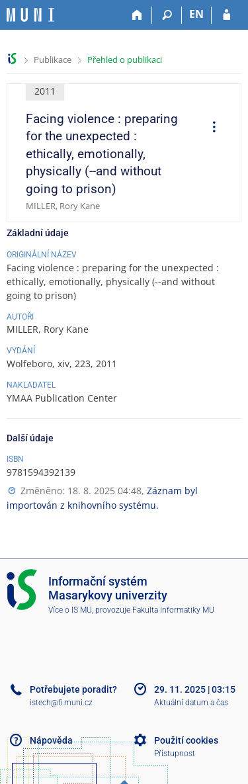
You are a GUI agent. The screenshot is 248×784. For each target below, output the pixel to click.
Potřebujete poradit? (73, 689)
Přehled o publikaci (124, 59)
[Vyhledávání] (167, 15)
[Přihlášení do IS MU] (226, 15)
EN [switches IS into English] (196, 14)
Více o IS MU (70, 610)
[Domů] (137, 15)
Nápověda (51, 740)
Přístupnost (174, 753)
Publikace (52, 59)
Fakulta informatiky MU (173, 610)
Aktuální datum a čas (191, 702)
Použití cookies (186, 740)
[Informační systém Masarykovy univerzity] (30, 15)
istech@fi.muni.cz (61, 702)
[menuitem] (209, 128)
